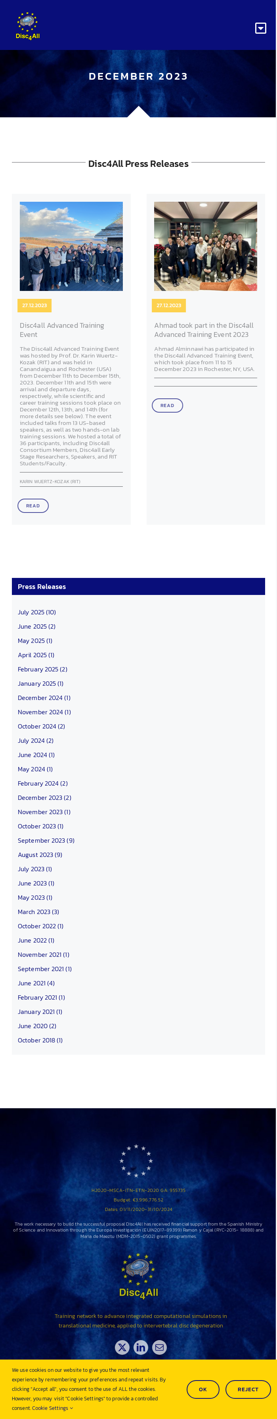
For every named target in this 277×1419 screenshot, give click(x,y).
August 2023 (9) (40, 854)
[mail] (164, 1347)
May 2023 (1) (35, 897)
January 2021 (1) (40, 1011)
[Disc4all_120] (28, 15)
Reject (248, 1389)
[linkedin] (146, 1347)
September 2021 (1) (45, 968)
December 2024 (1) (44, 697)
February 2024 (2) (43, 783)
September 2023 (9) (46, 840)
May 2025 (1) (35, 640)
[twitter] (127, 1347)
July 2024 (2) (35, 740)
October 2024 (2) (41, 726)
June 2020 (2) (37, 1026)
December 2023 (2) (44, 797)
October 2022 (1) (41, 926)
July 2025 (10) (37, 612)
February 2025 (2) (42, 669)
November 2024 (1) (44, 712)
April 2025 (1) (36, 655)
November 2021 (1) (43, 954)
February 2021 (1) (41, 997)
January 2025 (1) (41, 683)
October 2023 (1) (41, 826)
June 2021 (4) (36, 983)
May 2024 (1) (35, 769)
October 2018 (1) (40, 1040)
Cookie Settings (52, 1408)
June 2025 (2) (36, 626)
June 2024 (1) (36, 754)
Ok (203, 1389)
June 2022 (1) (36, 940)
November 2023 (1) (44, 812)
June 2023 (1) (36, 883)
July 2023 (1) (35, 869)
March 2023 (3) (38, 911)
